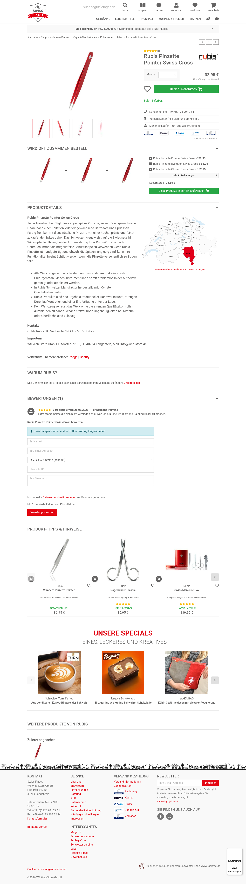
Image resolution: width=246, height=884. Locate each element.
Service (77, 777)
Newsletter (168, 777)
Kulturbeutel (106, 37)
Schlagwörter (79, 840)
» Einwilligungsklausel (167, 802)
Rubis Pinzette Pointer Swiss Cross (179, 158)
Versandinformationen (127, 782)
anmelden (210, 783)
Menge (151, 74)
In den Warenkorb (186, 89)
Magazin (76, 832)
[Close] (212, 28)
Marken (195, 19)
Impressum (77, 819)
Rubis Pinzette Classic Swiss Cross (179, 169)
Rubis (119, 37)
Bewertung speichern (42, 512)
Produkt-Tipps (79, 853)
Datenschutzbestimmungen (59, 497)
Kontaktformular (37, 819)
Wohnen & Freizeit (171, 19)
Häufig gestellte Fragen (85, 814)
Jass (73, 849)
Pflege (73, 357)
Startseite (32, 37)
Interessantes (84, 827)
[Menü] (240, 850)
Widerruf (76, 806)
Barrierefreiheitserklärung (86, 810)
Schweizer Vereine (82, 845)
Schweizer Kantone (82, 836)
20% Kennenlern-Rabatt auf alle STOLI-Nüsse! (122, 28)
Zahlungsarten (123, 786)
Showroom (77, 786)
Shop (43, 37)
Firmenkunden (79, 790)
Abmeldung (162, 797)
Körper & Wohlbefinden (84, 37)
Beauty (84, 357)
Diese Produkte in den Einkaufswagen (184, 190)
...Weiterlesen (131, 382)
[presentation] (31, 577)
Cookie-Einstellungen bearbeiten (46, 869)
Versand (215, 79)
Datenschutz (78, 802)
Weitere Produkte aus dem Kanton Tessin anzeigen (180, 269)
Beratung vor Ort (37, 827)
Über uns (76, 782)
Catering (76, 794)
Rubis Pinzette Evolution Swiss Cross (180, 163)
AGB (73, 798)
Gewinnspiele (79, 857)
